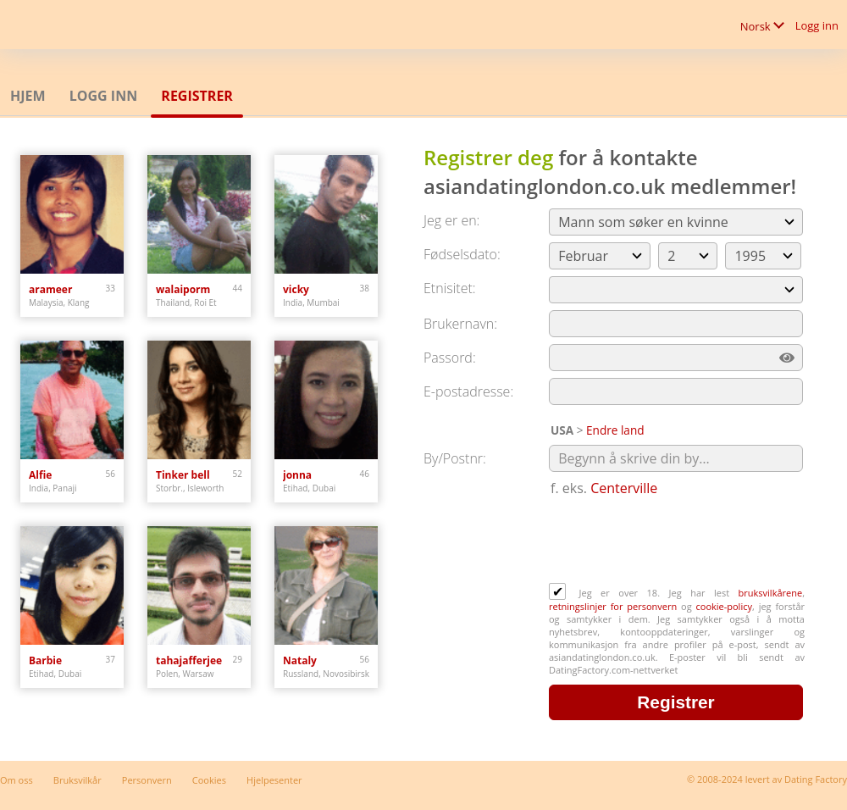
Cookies (209, 780)
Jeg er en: (451, 220)
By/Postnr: (455, 458)
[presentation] (677, 541)
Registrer (197, 95)
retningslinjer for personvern (615, 606)
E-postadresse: (468, 391)
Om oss (16, 780)
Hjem (28, 95)
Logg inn (817, 25)
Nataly (300, 660)
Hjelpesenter (274, 780)
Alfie (40, 475)
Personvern (147, 780)
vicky (296, 289)
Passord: (450, 357)
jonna (297, 475)
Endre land (615, 430)
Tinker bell (183, 475)
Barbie (45, 660)
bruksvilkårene (771, 592)
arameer (50, 289)
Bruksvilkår (77, 780)
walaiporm (183, 289)
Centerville (623, 488)
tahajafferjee (189, 660)
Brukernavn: (460, 323)
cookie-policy (724, 606)
